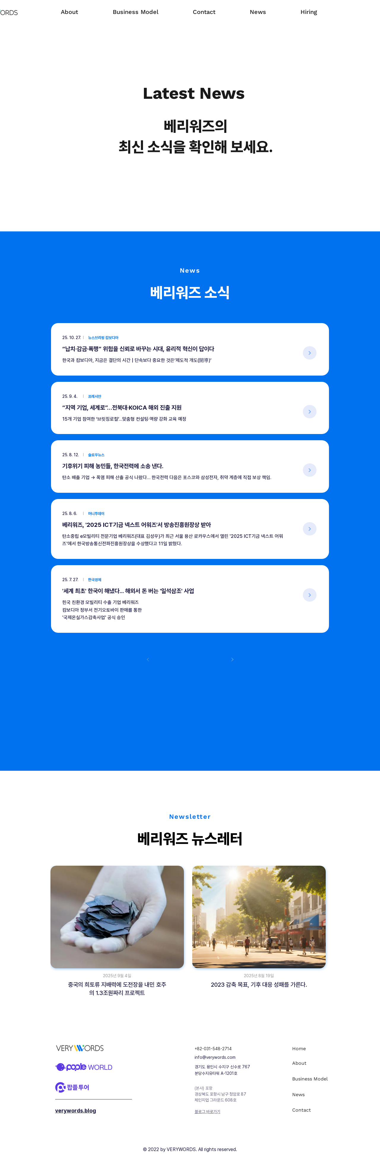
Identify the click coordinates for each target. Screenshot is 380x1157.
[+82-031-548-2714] (225, 1048)
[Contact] (313, 1110)
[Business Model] (313, 1079)
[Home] (313, 1048)
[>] (310, 353)
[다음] (232, 659)
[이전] (148, 659)
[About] (313, 1063)
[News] (313, 1094)
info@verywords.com (215, 1057)
